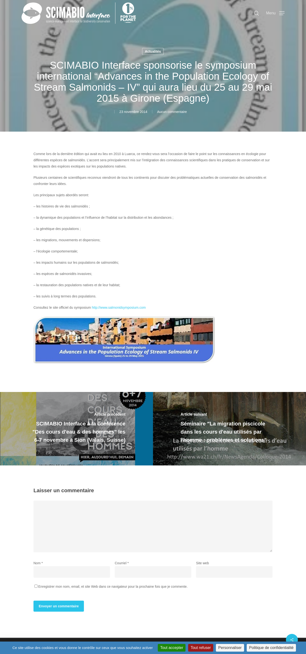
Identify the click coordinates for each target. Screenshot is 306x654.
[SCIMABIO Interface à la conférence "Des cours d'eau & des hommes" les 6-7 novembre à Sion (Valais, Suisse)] (76, 428)
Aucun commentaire (172, 112)
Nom (38, 563)
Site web (202, 563)
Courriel (122, 563)
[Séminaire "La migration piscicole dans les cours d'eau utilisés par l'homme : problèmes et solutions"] (229, 428)
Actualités (153, 51)
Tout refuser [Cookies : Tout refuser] (201, 648)
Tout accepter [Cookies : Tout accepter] (171, 648)
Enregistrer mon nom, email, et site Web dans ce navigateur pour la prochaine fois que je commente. (113, 586)
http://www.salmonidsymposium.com (119, 307)
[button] (275, 13)
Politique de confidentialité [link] (271, 648)
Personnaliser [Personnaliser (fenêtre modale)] (230, 648)
